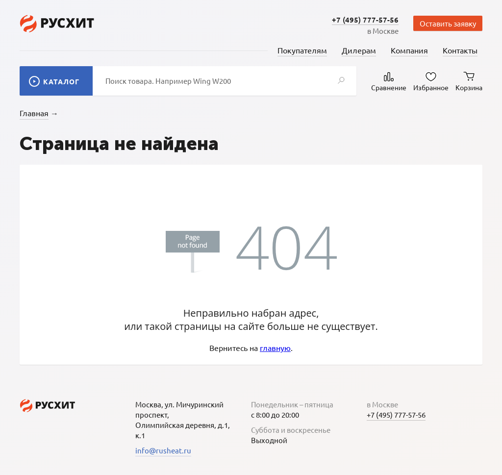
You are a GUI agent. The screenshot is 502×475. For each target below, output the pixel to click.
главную (275, 347)
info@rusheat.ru (163, 450)
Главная (34, 113)
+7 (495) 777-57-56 (365, 20)
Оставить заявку (448, 23)
